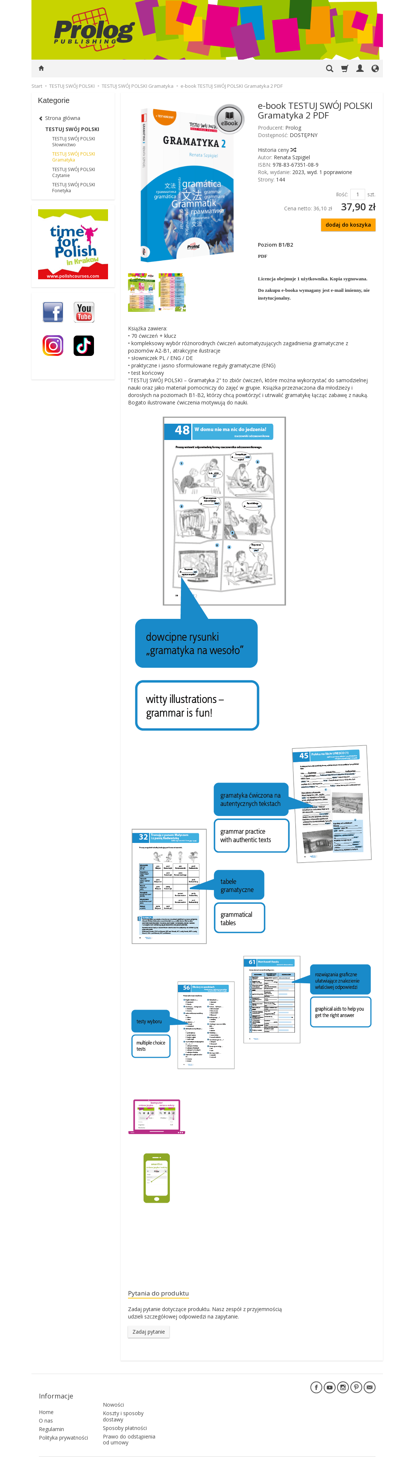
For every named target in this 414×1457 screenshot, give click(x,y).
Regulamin (51, 1418)
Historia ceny (277, 149)
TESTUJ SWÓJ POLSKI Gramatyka (73, 157)
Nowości (113, 1390)
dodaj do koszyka (348, 224)
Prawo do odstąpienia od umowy (129, 1425)
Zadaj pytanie (148, 1333)
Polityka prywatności (63, 1426)
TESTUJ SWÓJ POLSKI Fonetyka (73, 187)
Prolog (293, 127)
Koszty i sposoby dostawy (123, 1402)
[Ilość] (357, 194)
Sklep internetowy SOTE (351, 1449)
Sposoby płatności (125, 1413)
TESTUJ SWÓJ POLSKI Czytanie (73, 172)
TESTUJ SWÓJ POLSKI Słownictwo (73, 142)
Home (46, 1401)
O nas (46, 1410)
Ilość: (342, 194)
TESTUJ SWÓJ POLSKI (72, 129)
